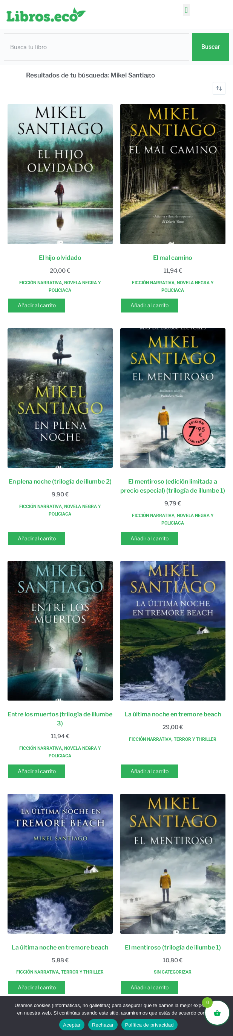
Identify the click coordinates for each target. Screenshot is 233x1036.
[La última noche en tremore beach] (172, 631)
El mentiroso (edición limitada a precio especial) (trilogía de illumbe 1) (172, 486)
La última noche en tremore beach (172, 714)
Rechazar (103, 1025)
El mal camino (172, 257)
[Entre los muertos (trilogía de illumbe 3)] (60, 631)
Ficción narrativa (40, 282)
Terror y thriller (195, 739)
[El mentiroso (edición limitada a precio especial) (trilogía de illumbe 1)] (172, 398)
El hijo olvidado (60, 257)
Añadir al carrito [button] (37, 305)
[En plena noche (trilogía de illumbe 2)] (60, 398)
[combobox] (96, 47)
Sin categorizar (173, 972)
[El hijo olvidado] (60, 174)
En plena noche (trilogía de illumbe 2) (60, 481)
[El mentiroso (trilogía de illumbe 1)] (172, 864)
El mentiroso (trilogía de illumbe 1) (173, 947)
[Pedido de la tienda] (219, 88)
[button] (186, 10)
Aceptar (72, 1025)
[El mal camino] (172, 174)
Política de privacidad (149, 1025)
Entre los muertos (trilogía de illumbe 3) (60, 719)
